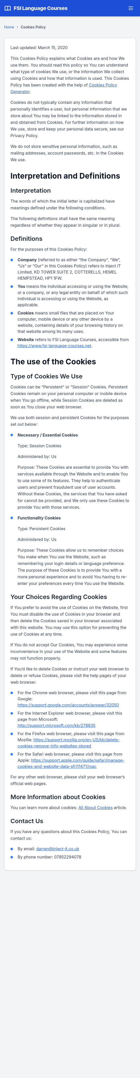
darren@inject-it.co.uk (57, 848)
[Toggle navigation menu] (131, 8)
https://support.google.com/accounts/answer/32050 (68, 704)
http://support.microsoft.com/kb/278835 (56, 725)
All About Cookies (96, 807)
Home (9, 27)
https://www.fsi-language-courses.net (54, 345)
